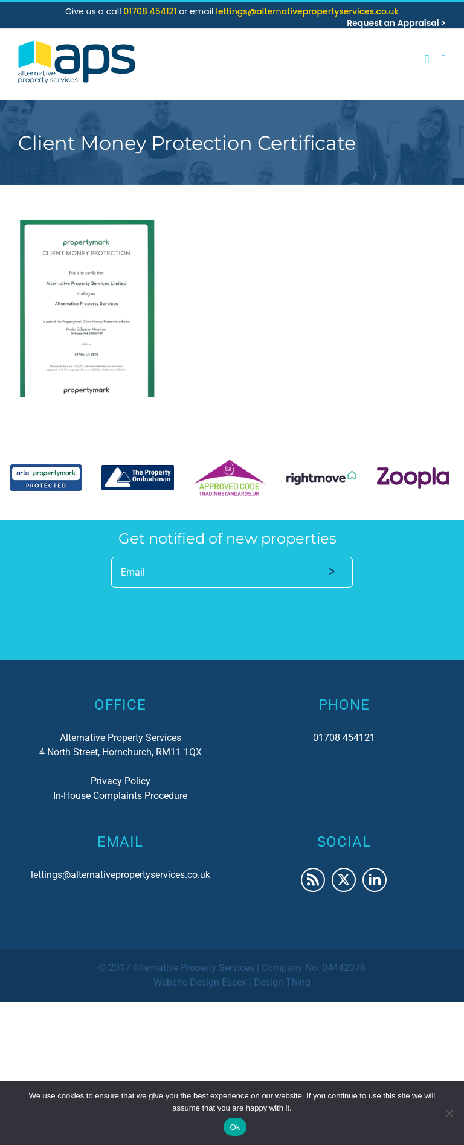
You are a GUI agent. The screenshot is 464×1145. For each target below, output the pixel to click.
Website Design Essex (199, 982)
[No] (449, 1113)
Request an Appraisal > (396, 23)
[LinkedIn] (374, 880)
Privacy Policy (120, 781)
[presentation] (203, 613)
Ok (235, 1127)
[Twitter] (344, 880)
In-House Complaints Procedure (120, 795)
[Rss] (313, 880)
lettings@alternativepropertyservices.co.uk (307, 11)
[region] (232, 478)
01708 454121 (151, 11)
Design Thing (282, 982)
